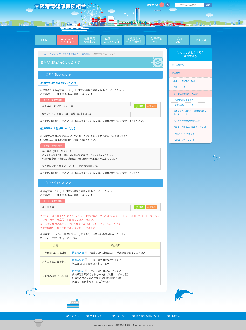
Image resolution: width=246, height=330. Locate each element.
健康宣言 (173, 315)
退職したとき (179, 87)
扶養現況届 (78, 252)
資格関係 (86, 54)
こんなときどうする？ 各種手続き (64, 54)
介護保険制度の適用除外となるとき (189, 127)
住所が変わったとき (184, 105)
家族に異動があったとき (184, 80)
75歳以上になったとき (183, 140)
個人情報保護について (146, 315)
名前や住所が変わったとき (185, 93)
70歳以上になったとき (183, 133)
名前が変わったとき (184, 99)
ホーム (43, 54)
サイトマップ (95, 315)
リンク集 (118, 315)
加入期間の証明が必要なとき (186, 120)
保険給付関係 (178, 65)
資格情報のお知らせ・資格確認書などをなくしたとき (190, 112)
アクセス (200, 40)
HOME (45, 40)
